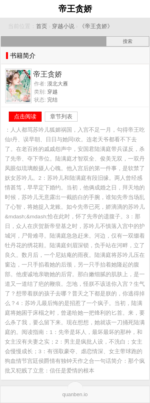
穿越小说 (63, 26)
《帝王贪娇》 (96, 26)
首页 (41, 26)
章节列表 (61, 116)
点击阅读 (25, 116)
